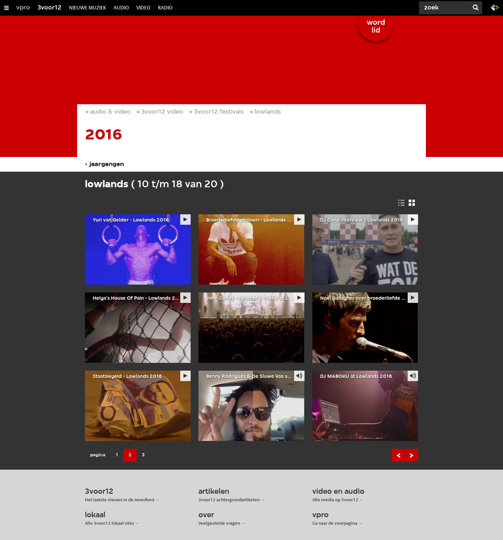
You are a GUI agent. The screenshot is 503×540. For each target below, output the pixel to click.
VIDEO (143, 7)
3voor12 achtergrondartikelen (229, 499)
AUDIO (121, 7)
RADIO (165, 7)
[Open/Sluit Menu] (6, 8)
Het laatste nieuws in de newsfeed (119, 499)
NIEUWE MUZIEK (87, 7)
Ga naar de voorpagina (334, 523)
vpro (23, 8)
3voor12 (49, 8)
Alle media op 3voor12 (335, 499)
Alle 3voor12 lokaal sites (109, 523)
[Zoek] (444, 7)
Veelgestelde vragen (219, 523)
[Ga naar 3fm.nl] (495, 7)
